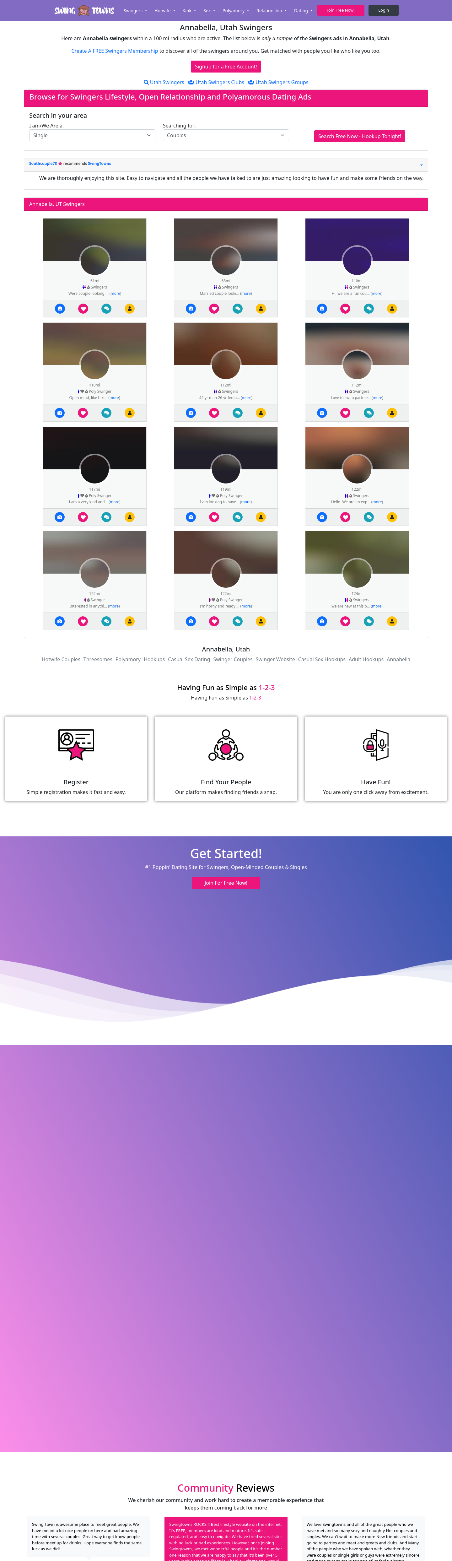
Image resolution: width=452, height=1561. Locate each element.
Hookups (154, 659)
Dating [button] (301, 11)
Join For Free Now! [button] (226, 882)
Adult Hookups (366, 659)
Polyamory (128, 659)
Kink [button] (188, 11)
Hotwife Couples (61, 659)
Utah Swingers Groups (278, 82)
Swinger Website (275, 659)
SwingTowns (99, 163)
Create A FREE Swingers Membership (115, 50)
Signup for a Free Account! (226, 66)
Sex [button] (207, 11)
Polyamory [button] (234, 11)
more (115, 293)
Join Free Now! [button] (341, 10)
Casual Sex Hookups (322, 659)
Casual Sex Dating (189, 659)
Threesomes (97, 659)
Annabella (398, 659)
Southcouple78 (43, 163)
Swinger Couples (232, 659)
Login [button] (383, 10)
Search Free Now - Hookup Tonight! (359, 136)
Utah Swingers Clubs (216, 82)
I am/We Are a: (46, 125)
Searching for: (179, 125)
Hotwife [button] (163, 11)
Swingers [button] (134, 11)
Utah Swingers (164, 82)
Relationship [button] (269, 11)
